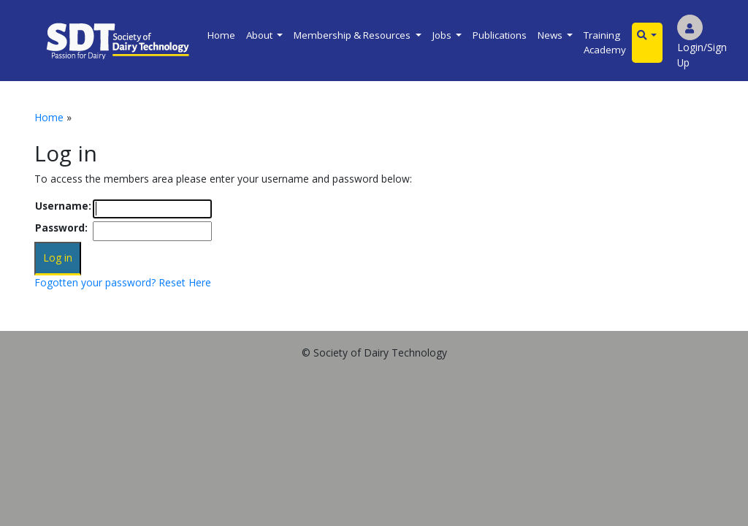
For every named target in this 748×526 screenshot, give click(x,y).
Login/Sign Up (702, 45)
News (551, 35)
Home (221, 35)
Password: (61, 228)
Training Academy (605, 42)
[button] (647, 35)
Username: (63, 206)
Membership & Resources (353, 35)
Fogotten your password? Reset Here (122, 282)
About (260, 35)
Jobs (443, 35)
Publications (500, 35)
